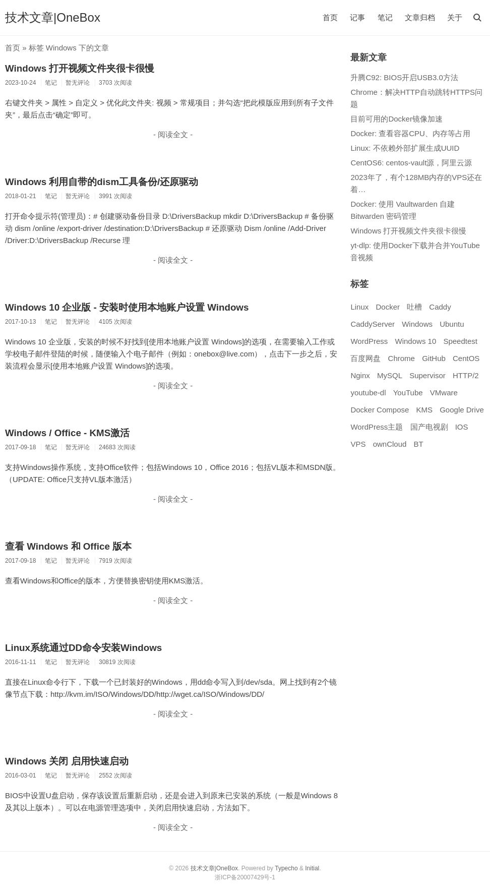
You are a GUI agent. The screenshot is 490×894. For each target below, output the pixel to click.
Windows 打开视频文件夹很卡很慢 (79, 68)
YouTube (408, 392)
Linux (359, 307)
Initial (312, 868)
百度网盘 (365, 358)
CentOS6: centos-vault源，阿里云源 (411, 162)
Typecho (286, 868)
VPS (357, 444)
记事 (357, 17)
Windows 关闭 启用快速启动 (67, 761)
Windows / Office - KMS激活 (67, 433)
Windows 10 (416, 341)
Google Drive (462, 409)
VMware (444, 392)
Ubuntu (452, 324)
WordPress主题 (376, 427)
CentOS (466, 358)
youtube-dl (368, 392)
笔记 (385, 17)
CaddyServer (372, 324)
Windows (417, 324)
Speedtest (460, 341)
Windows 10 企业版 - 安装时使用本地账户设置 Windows (127, 307)
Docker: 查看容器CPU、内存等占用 (410, 133)
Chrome (401, 358)
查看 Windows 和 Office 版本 (68, 546)
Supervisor (427, 375)
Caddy (440, 307)
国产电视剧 (429, 427)
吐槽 (414, 307)
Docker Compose (379, 409)
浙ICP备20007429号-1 (245, 877)
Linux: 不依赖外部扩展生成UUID (404, 148)
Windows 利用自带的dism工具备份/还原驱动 (101, 181)
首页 (330, 17)
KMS (424, 409)
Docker (388, 307)
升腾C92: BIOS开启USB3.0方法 (404, 77)
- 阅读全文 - (173, 134)
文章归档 (420, 17)
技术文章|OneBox (52, 17)
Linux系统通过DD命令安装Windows (83, 647)
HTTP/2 (466, 375)
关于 (454, 17)
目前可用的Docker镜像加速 (396, 118)
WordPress (369, 341)
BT (418, 444)
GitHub (434, 358)
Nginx (360, 375)
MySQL (389, 375)
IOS (461, 427)
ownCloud (390, 444)
